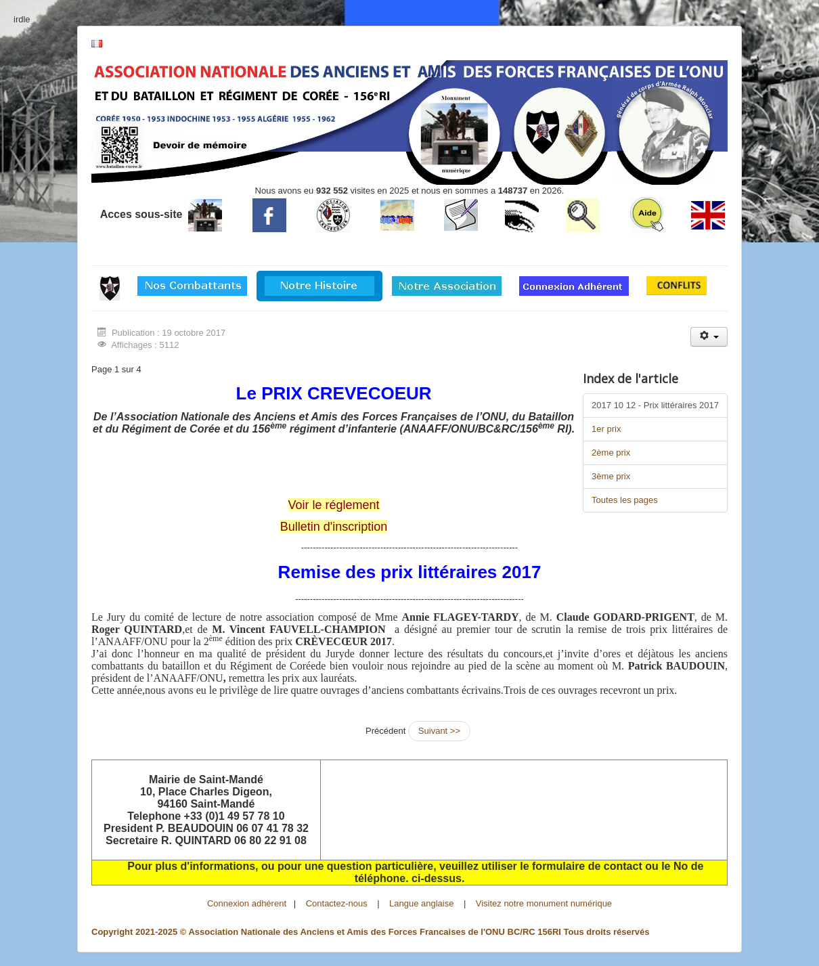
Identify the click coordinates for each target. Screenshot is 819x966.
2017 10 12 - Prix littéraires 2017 (655, 405)
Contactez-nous (337, 903)
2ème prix (611, 452)
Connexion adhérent (246, 903)
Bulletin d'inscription (334, 526)
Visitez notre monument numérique (544, 903)
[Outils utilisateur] (709, 337)
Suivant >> (439, 731)
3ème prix (611, 476)
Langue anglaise (421, 903)
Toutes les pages (625, 500)
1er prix (606, 429)
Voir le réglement (334, 505)
